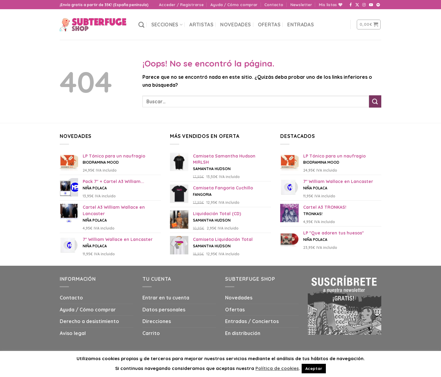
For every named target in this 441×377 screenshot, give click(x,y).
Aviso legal (73, 333)
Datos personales (163, 310)
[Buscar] (141, 24)
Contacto (273, 4)
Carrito (151, 333)
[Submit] (375, 101)
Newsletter (301, 4)
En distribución (242, 333)
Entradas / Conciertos (252, 321)
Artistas (201, 24)
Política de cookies (277, 368)
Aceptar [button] (313, 368)
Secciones (167, 24)
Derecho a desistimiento (89, 321)
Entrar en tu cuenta (165, 298)
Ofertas (269, 24)
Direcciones (156, 321)
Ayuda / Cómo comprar (234, 4)
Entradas (300, 24)
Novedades (235, 24)
